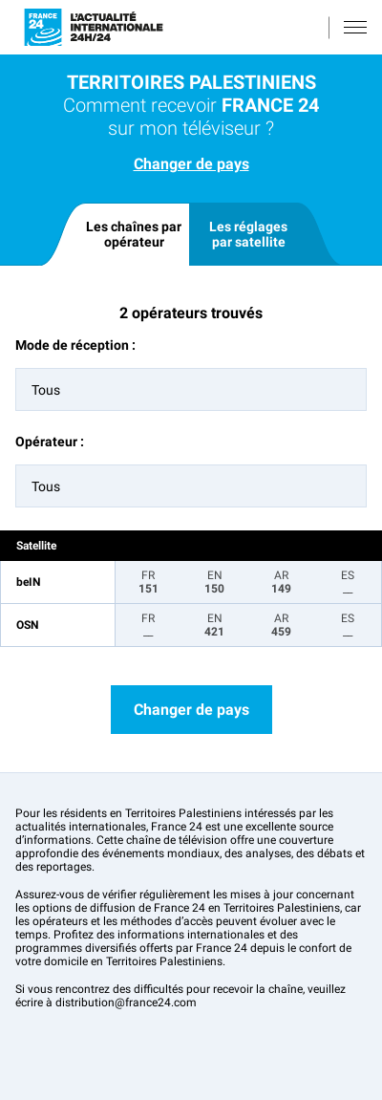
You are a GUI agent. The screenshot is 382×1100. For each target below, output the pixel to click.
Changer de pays (191, 164)
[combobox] (191, 389)
